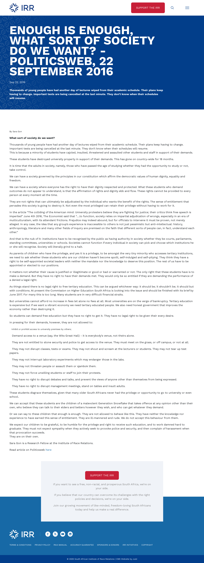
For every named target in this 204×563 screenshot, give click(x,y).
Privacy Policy (42, 545)
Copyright (147, 545)
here (48, 449)
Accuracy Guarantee (82, 545)
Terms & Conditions (20, 545)
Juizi (135, 559)
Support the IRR (102, 475)
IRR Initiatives (130, 545)
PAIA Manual (60, 545)
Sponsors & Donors (108, 545)
